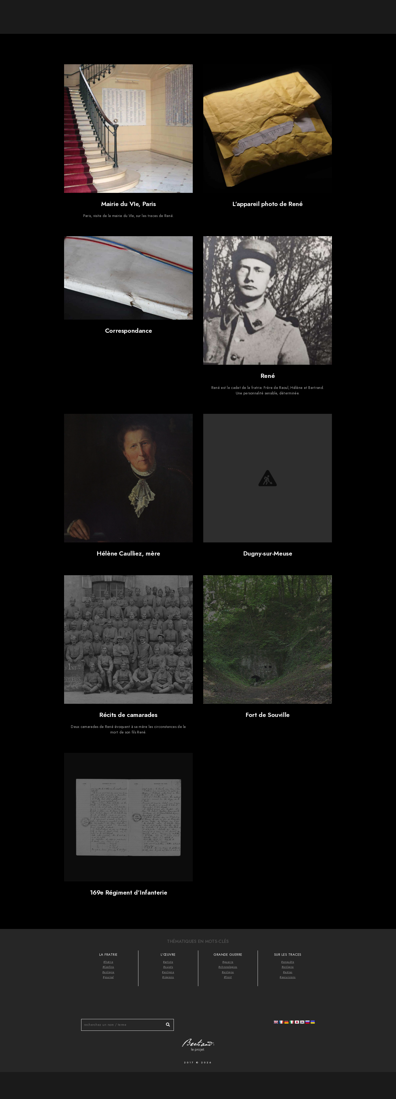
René (267, 375)
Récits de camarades (128, 714)
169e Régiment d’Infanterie (128, 892)
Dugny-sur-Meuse (267, 553)
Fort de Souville (268, 714)
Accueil (272, 13)
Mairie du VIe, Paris (128, 203)
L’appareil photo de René (267, 203)
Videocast (367, 13)
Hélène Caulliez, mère (128, 553)
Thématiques (333, 13)
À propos (300, 13)
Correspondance (128, 330)
